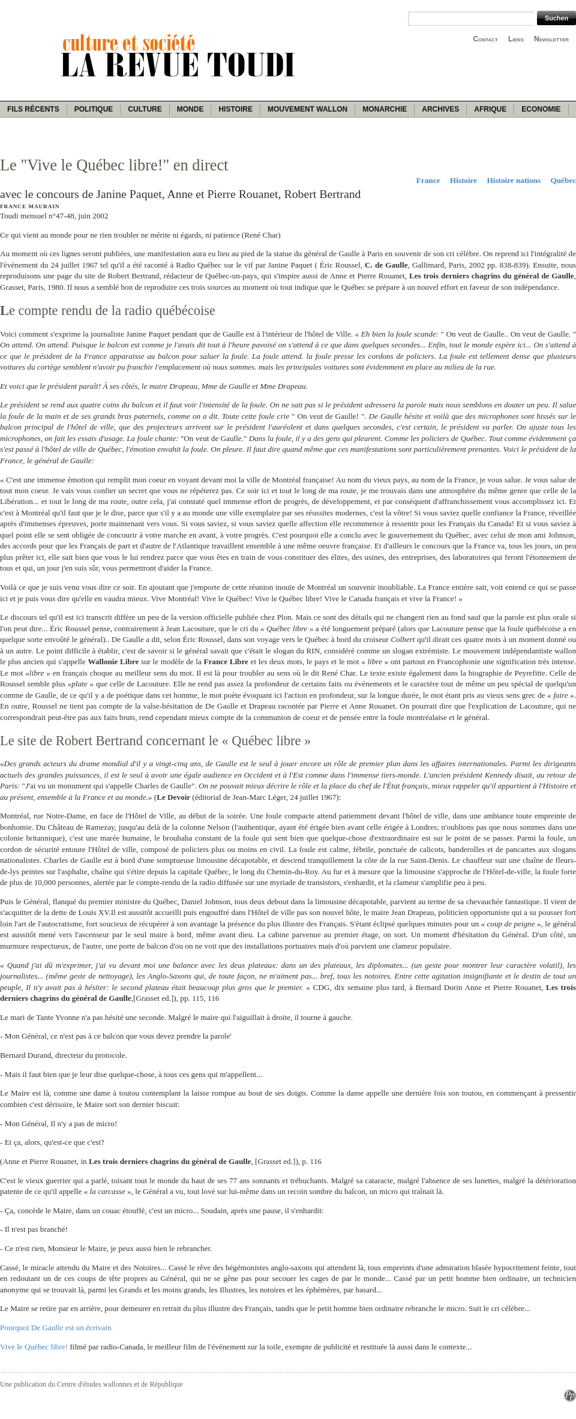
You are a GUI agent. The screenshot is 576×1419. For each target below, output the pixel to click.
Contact (485, 39)
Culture (144, 109)
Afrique (490, 109)
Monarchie (384, 109)
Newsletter (551, 39)
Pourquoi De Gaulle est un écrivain (56, 1327)
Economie (540, 109)
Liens (516, 39)
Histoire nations (514, 180)
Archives (440, 109)
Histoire (235, 109)
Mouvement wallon (307, 109)
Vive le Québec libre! (34, 1346)
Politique (93, 109)
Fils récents (33, 109)
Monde (190, 109)
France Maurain (29, 206)
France (428, 180)
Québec (564, 180)
